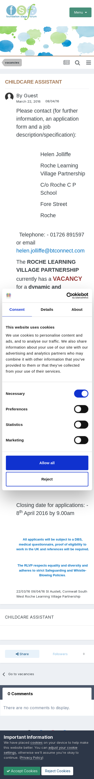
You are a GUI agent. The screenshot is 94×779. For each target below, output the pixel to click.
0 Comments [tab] (20, 693)
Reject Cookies (57, 771)
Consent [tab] (17, 309)
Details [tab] (47, 309)
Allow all (47, 462)
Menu (80, 12)
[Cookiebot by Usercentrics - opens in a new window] (67, 295)
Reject (47, 479)
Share (22, 654)
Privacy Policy (31, 757)
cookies (36, 742)
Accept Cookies (22, 771)
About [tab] (76, 309)
